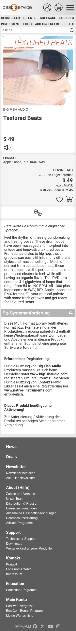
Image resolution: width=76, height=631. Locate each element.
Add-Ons (41, 24)
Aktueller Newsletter (20, 478)
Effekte (29, 18)
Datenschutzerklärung (22, 518)
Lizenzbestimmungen (21, 508)
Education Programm (21, 590)
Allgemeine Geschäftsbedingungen (31, 513)
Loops (28, 24)
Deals (69, 24)
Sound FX (66, 18)
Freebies (55, 24)
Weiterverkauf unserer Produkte (29, 548)
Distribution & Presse (21, 503)
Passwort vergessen (20, 606)
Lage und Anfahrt (18, 569)
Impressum (14, 574)
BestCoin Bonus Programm (25, 610)
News (11, 446)
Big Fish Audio (15, 109)
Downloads (14, 543)
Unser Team (15, 498)
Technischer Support (21, 538)
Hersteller (10, 18)
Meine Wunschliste (19, 615)
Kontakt (11, 564)
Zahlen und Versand (20, 494)
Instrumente (11, 24)
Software (48, 18)
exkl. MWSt (64, 185)
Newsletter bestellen (20, 473)
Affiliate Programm (19, 523)
